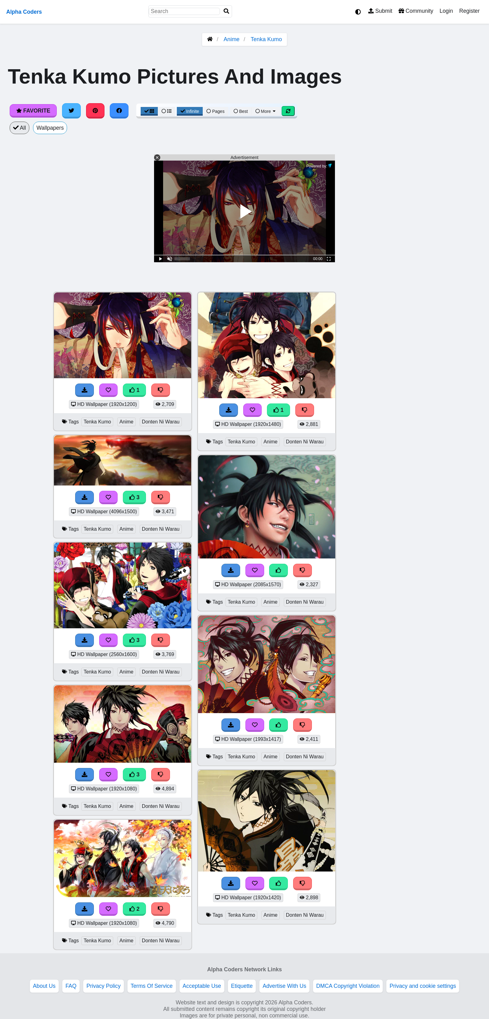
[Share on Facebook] (119, 110)
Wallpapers (50, 128)
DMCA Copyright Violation (348, 986)
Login (446, 11)
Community (416, 11)
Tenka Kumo (266, 39)
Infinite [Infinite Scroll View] (190, 111)
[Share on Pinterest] (95, 110)
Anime (232, 39)
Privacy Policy (103, 986)
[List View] (166, 111)
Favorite (33, 111)
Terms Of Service (152, 986)
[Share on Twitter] (71, 110)
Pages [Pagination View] (215, 111)
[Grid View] (149, 111)
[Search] (226, 11)
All (19, 128)
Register (469, 11)
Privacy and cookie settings (423, 986)
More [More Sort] (266, 111)
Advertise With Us (284, 986)
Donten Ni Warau (161, 421)
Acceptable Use (202, 986)
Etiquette (242, 986)
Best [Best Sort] (241, 111)
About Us (44, 986)
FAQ (70, 986)
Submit (380, 11)
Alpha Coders (24, 12)
